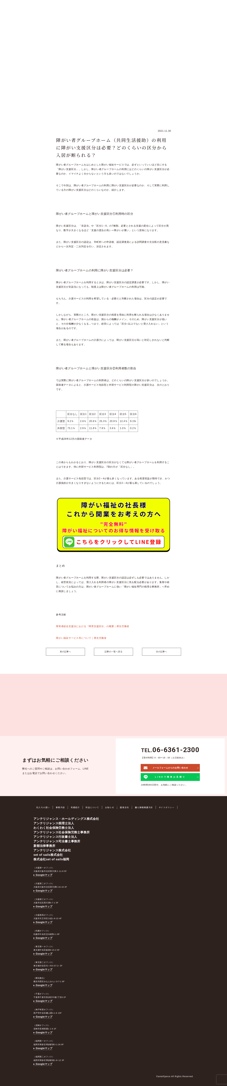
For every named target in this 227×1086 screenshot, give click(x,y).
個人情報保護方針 (146, 806)
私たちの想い (43, 806)
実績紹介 (75, 806)
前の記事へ (64, 651)
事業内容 (60, 806)
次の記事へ (162, 651)
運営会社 (126, 806)
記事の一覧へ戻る (114, 651)
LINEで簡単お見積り (165, 776)
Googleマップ (42, 874)
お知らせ (110, 806)
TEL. (170, 750)
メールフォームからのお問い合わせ (166, 767)
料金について (93, 806)
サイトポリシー (169, 806)
